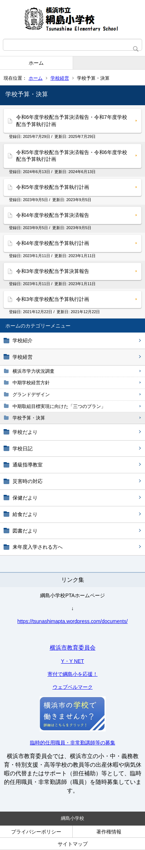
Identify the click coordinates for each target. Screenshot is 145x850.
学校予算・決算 (29, 418)
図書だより (25, 531)
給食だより (25, 514)
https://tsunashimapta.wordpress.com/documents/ (72, 621)
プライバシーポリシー (36, 832)
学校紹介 (23, 340)
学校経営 (59, 78)
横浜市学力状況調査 (33, 371)
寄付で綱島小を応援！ (73, 674)
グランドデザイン (31, 394)
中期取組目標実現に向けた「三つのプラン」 (59, 406)
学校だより (25, 432)
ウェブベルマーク (73, 687)
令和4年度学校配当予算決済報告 (52, 215)
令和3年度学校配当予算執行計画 (52, 299)
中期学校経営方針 (31, 382)
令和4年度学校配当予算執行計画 (52, 243)
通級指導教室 (28, 465)
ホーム (36, 63)
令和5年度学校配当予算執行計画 (52, 187)
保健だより (25, 498)
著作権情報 (108, 832)
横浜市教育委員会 (73, 648)
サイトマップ (73, 844)
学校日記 (23, 448)
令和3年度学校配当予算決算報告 (52, 271)
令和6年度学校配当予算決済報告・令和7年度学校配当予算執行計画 (71, 120)
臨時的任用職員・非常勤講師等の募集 (72, 743)
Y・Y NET (72, 661)
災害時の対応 (28, 481)
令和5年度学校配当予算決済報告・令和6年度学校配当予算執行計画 (71, 155)
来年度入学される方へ (38, 547)
